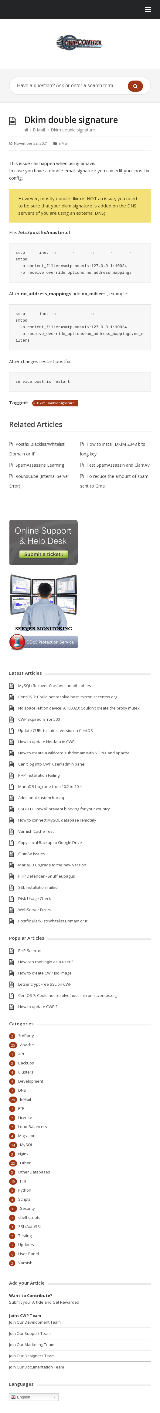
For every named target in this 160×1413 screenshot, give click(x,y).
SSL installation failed (38, 887)
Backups (26, 1063)
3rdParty (26, 1035)
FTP (21, 1108)
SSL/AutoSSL (30, 1226)
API (21, 1054)
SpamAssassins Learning (39, 465)
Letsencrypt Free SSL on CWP (45, 984)
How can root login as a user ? (45, 962)
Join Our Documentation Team (36, 1367)
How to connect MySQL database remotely (57, 820)
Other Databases (34, 1172)
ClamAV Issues (31, 853)
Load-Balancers (32, 1126)
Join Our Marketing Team (31, 1344)
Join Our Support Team (30, 1333)
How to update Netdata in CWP (46, 741)
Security (27, 1208)
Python (24, 1190)
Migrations (28, 1135)
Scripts (24, 1199)
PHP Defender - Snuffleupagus (46, 876)
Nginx (23, 1154)
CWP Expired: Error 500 (39, 719)
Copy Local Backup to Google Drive (50, 842)
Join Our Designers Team (32, 1355)
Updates (26, 1244)
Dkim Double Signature (56, 403)
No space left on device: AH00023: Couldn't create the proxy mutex (79, 708)
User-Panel (28, 1253)
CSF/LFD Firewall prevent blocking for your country (64, 809)
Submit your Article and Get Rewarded (44, 1302)
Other (25, 1163)
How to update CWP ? (37, 1006)
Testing (25, 1235)
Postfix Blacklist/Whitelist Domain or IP (53, 921)
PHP (24, 1181)
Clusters (25, 1072)
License (25, 1117)
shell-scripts (29, 1217)
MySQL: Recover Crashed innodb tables (54, 685)
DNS (22, 1090)
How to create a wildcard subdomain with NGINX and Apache (74, 753)
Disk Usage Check (34, 898)
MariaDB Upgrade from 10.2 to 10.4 (50, 786)
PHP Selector (30, 950)
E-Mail (39, 130)
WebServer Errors (34, 909)
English (20, 1397)
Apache (27, 1044)
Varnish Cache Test (36, 831)
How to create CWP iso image (45, 973)
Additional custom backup (42, 797)
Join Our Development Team (35, 1322)
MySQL (26, 1144)
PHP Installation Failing (39, 775)
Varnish (25, 1263)
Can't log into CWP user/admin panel (51, 764)
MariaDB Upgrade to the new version (52, 865)
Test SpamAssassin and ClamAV (118, 465)
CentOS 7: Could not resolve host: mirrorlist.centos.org (67, 697)
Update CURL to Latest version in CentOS (55, 730)
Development (30, 1081)
